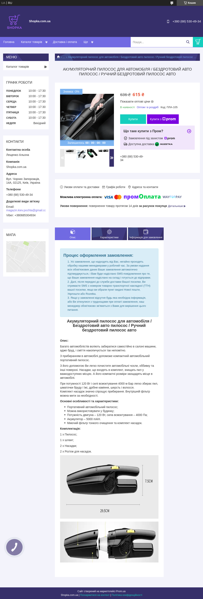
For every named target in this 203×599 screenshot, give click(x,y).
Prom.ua (121, 591)
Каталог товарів (31, 42)
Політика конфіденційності (127, 595)
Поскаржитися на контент (95, 595)
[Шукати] (188, 42)
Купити (133, 119)
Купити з (163, 119)
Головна (8, 42)
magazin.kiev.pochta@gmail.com (27, 210)
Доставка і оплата (65, 42)
